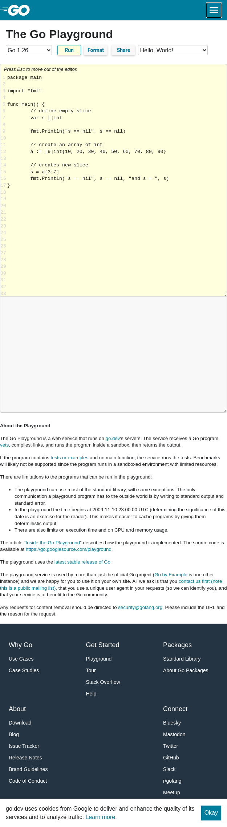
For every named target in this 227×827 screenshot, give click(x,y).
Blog (14, 734)
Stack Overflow (103, 682)
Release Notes (25, 758)
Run (69, 50)
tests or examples (69, 457)
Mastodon (174, 734)
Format (96, 50)
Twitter (170, 746)
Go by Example (170, 574)
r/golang (172, 781)
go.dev (113, 438)
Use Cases (21, 659)
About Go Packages (185, 670)
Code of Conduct (28, 781)
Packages (177, 645)
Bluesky (172, 723)
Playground (99, 659)
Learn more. (101, 817)
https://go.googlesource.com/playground (69, 549)
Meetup (171, 792)
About (17, 709)
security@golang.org (140, 607)
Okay (211, 813)
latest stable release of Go (82, 562)
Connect (175, 709)
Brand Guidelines (28, 769)
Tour (91, 670)
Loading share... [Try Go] (117, 185)
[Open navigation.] (214, 10)
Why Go (20, 645)
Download (20, 723)
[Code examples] (173, 50)
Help (91, 694)
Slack (169, 769)
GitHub (171, 758)
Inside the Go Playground (52, 542)
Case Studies (24, 670)
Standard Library (182, 659)
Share (123, 50)
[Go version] (29, 50)
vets (4, 445)
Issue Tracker (24, 746)
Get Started (102, 645)
